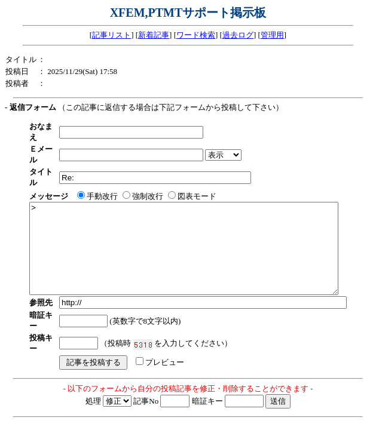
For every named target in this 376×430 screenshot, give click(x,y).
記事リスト (111, 34)
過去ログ (237, 34)
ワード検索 (195, 34)
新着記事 (153, 34)
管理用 (272, 34)
